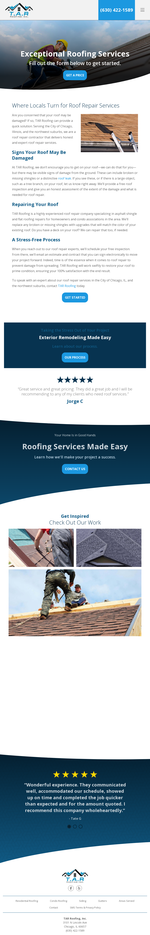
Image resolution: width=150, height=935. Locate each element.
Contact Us (75, 469)
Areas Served (126, 901)
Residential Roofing (27, 901)
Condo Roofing (58, 901)
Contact (53, 907)
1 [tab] (69, 826)
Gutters (102, 901)
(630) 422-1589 (116, 10)
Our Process (75, 357)
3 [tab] (80, 826)
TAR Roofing (67, 286)
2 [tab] (74, 826)
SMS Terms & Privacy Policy (85, 907)
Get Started (75, 297)
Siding (82, 901)
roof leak (64, 178)
